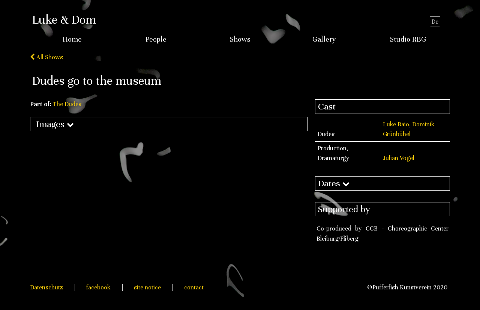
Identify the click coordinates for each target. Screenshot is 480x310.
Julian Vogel (398, 158)
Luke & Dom (64, 19)
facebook (98, 287)
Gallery (324, 39)
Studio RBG (408, 39)
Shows (240, 39)
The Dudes (67, 104)
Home (72, 39)
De (434, 21)
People (156, 39)
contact (194, 287)
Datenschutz (46, 287)
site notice (147, 287)
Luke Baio (396, 124)
